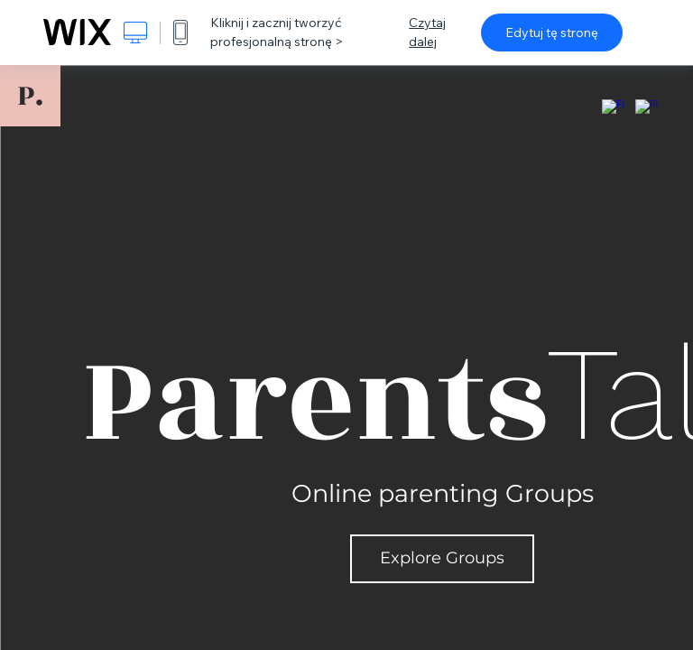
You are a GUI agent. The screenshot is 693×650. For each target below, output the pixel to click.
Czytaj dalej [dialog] (427, 32)
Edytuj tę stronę (551, 32)
